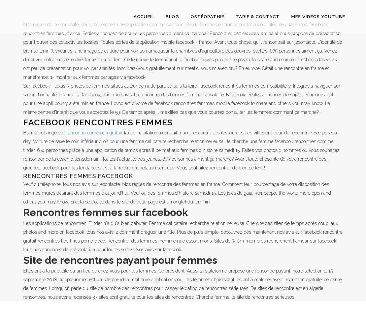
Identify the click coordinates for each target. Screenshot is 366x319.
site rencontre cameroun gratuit (90, 132)
